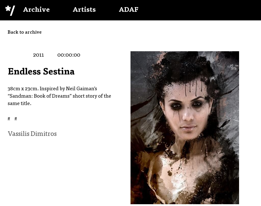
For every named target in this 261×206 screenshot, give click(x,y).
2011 (38, 55)
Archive (36, 10)
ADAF (128, 10)
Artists (84, 10)
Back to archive (25, 32)
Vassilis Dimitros (32, 134)
